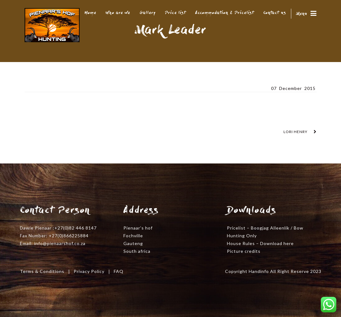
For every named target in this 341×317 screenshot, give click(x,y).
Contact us (274, 13)
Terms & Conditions (42, 271)
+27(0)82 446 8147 (75, 227)
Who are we (118, 13)
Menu (306, 14)
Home (90, 13)
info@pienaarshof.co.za (59, 243)
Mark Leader (42, 87)
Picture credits (243, 251)
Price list (175, 13)
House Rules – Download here (260, 243)
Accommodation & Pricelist (224, 13)
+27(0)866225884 (69, 235)
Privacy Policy (89, 271)
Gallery (148, 13)
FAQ (118, 271)
